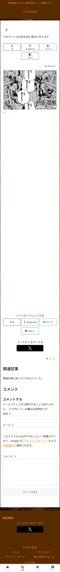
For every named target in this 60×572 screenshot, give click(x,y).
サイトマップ (44, 557)
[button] (30, 56)
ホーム (15, 557)
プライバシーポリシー (35, 441)
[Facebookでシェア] (30, 47)
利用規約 (8, 445)
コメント (9, 456)
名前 (7, 413)
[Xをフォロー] (30, 348)
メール (8, 425)
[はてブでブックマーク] (48, 47)
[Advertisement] (30, 215)
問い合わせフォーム (44, 561)
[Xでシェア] (12, 47)
